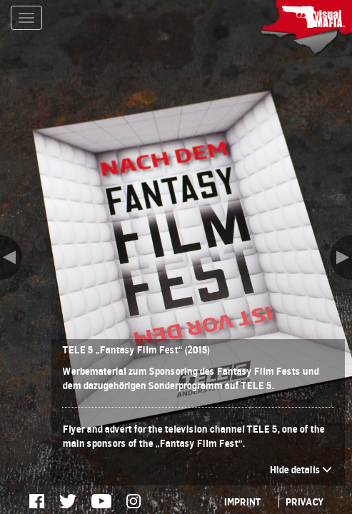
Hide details (300, 469)
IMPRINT (242, 501)
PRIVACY (304, 501)
